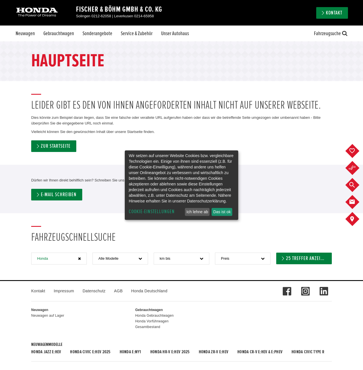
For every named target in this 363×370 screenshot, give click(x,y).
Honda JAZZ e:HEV (46, 352)
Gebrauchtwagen (58, 33)
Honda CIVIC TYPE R (308, 352)
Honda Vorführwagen (152, 321)
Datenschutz (94, 291)
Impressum (64, 291)
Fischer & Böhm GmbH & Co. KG (119, 9)
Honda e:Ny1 (130, 352)
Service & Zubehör (137, 33)
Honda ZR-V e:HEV (213, 352)
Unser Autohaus (175, 33)
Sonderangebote (97, 33)
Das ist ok (222, 212)
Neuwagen (25, 33)
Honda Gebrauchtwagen (154, 316)
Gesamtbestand (147, 327)
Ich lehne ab (197, 212)
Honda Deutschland (149, 291)
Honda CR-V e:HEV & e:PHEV (259, 352)
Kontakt (334, 13)
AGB (118, 291)
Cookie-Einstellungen (152, 211)
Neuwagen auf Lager (47, 316)
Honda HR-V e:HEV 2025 (170, 352)
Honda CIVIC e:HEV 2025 (90, 352)
